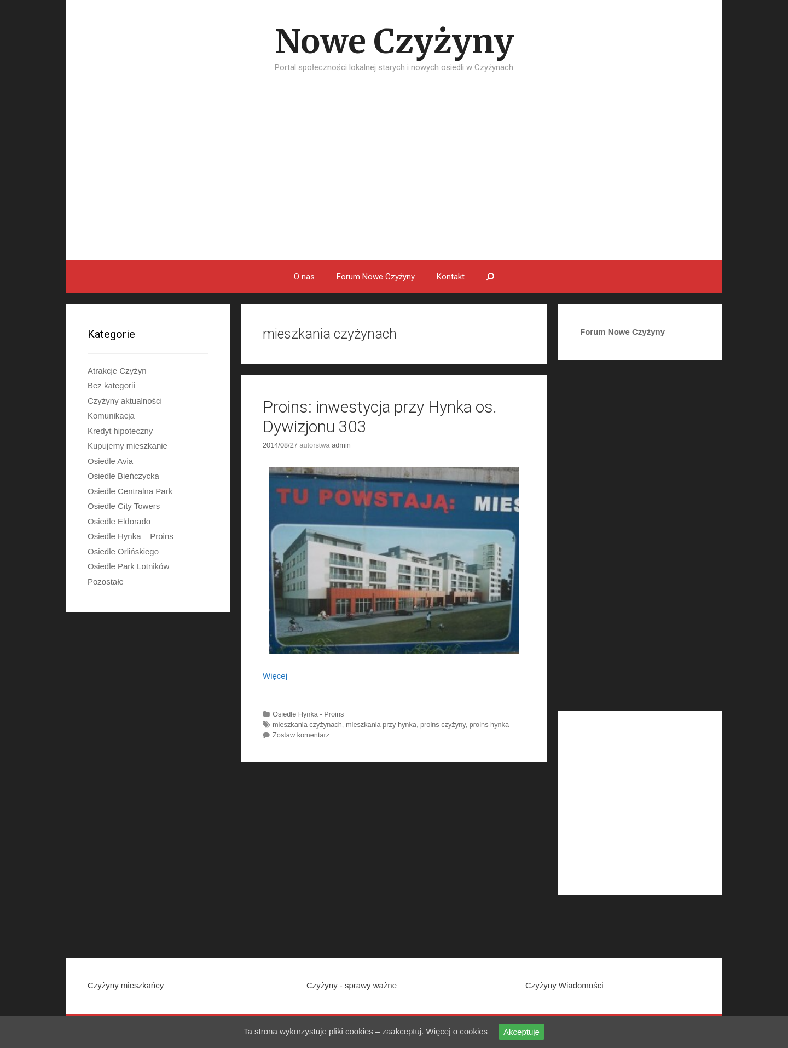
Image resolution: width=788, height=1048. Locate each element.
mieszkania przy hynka (381, 724)
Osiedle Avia (110, 461)
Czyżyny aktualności (125, 400)
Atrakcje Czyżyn (117, 370)
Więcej (275, 675)
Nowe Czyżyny (394, 41)
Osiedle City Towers (124, 506)
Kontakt (451, 277)
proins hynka (489, 724)
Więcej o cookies (457, 1031)
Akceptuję (521, 1031)
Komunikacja (111, 415)
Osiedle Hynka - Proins (308, 714)
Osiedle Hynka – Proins (130, 536)
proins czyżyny (443, 724)
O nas (304, 277)
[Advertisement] (394, 178)
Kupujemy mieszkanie (127, 445)
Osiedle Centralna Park (130, 491)
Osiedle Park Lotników (128, 566)
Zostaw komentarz (301, 735)
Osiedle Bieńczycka (123, 475)
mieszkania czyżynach (307, 724)
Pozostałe (106, 581)
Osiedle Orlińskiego (123, 551)
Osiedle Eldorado (119, 521)
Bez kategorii (111, 385)
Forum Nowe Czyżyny (376, 277)
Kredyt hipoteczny (120, 431)
